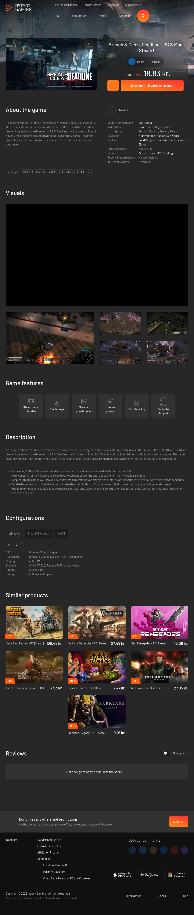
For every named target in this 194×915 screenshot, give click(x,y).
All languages (175, 753)
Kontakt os (43, 858)
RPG (159, 153)
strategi (40, 172)
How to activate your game (154, 127)
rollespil (66, 172)
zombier (27, 172)
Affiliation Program (48, 852)
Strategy (168, 153)
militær (80, 172)
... (89, 172)
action (52, 172)
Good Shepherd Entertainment (156, 140)
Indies (151, 153)
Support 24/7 (133, 4)
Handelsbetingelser (49, 840)
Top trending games (65, 4)
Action (142, 153)
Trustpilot (11, 840)
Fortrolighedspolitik (49, 846)
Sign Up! (179, 821)
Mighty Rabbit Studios (151, 135)
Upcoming (113, 4)
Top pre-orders (92, 4)
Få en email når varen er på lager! (152, 85)
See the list (145, 122)
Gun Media (172, 135)
